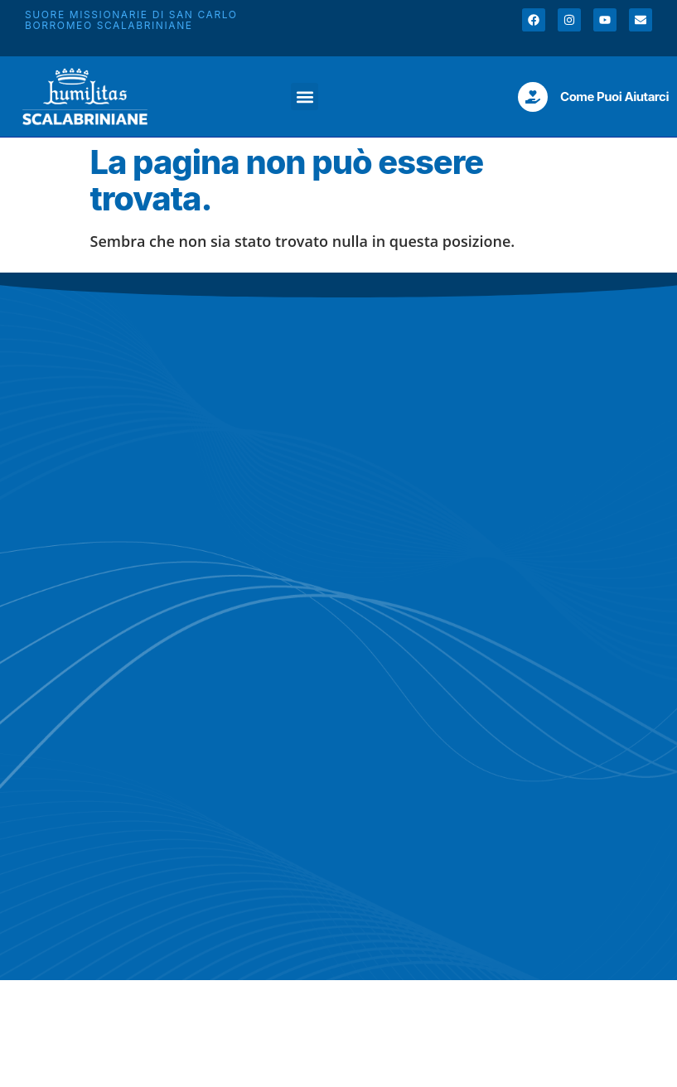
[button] (304, 96)
